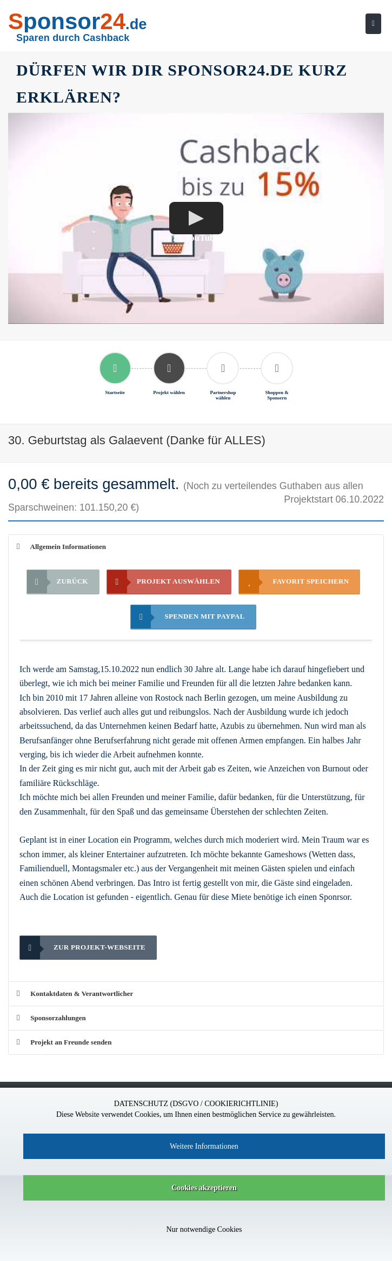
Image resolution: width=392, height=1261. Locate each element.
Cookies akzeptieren (204, 1188)
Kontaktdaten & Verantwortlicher (75, 993)
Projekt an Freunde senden (64, 1042)
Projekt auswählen (163, 581)
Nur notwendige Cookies (204, 1229)
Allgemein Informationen (61, 547)
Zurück (57, 581)
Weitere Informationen (204, 1146)
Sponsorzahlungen (51, 1018)
